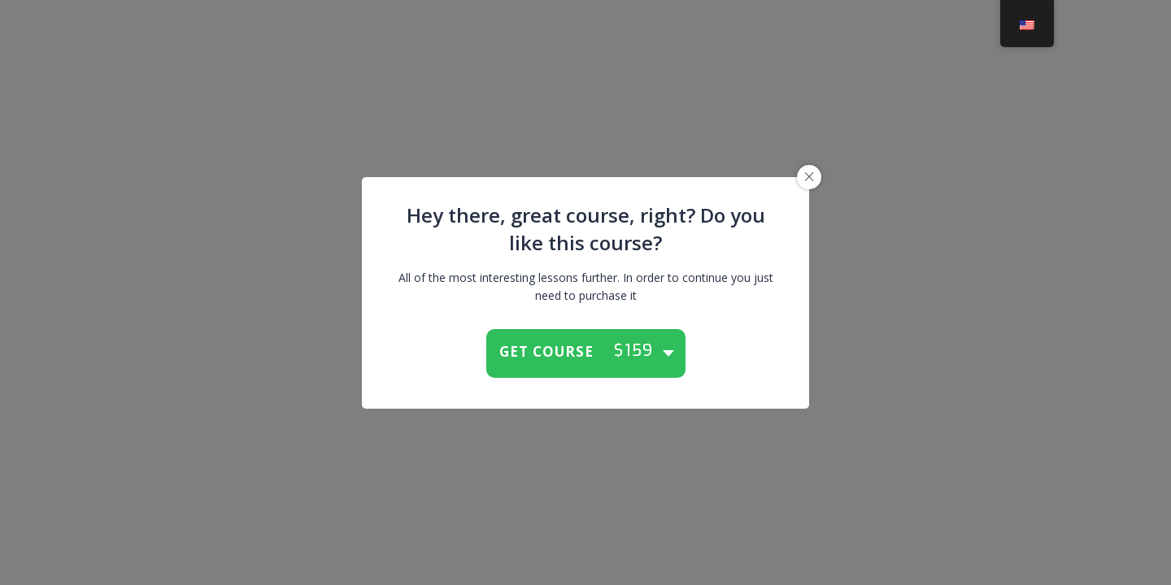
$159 (633, 351)
